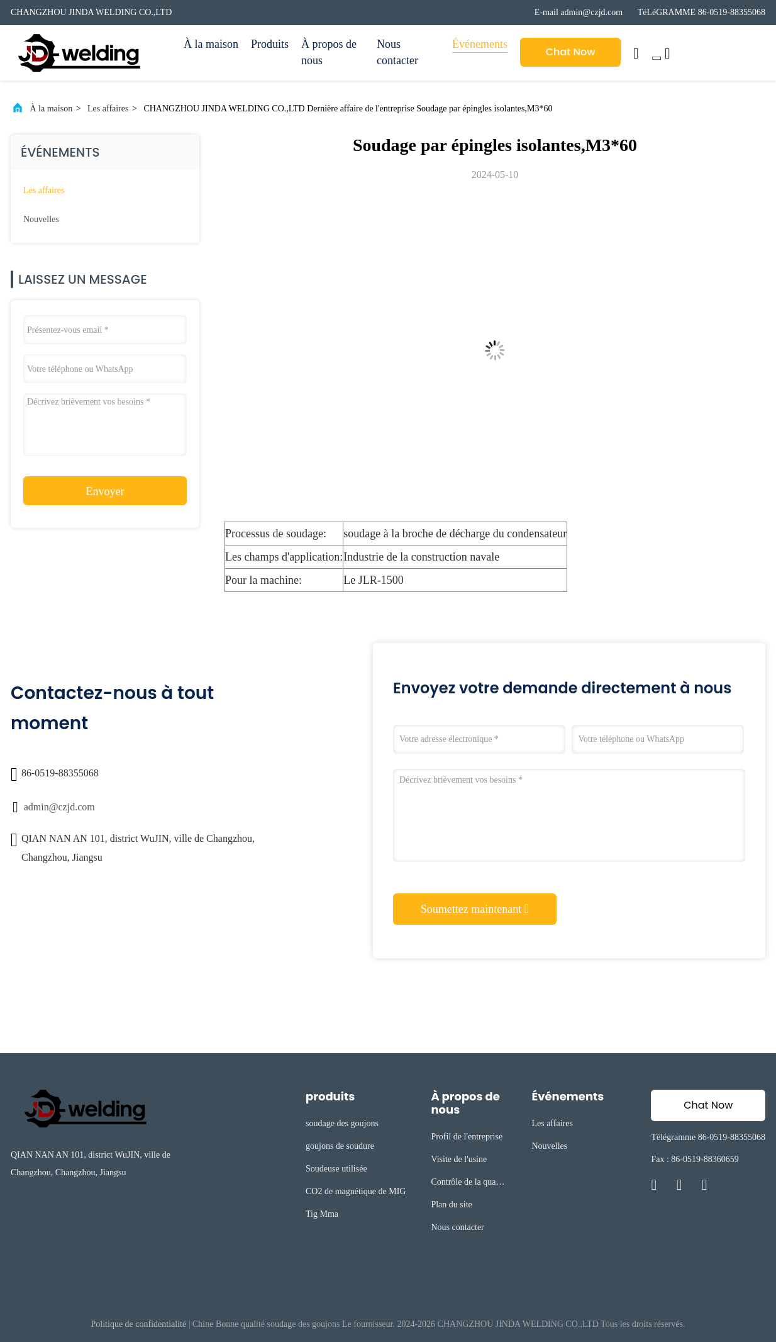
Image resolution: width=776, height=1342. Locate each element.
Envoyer (105, 491)
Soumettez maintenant (475, 908)
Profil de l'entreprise (466, 1136)
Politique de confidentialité (139, 1324)
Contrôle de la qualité (467, 1183)
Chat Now (571, 52)
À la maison (211, 44)
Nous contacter (397, 52)
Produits (270, 44)
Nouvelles (41, 219)
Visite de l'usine (459, 1159)
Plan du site (451, 1204)
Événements (479, 44)
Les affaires (107, 108)
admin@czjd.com (59, 807)
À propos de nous (329, 52)
